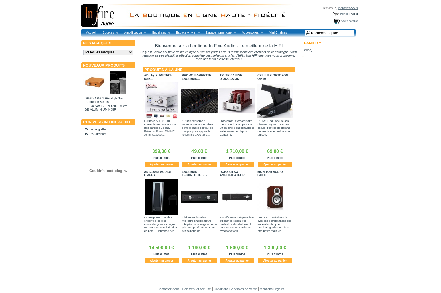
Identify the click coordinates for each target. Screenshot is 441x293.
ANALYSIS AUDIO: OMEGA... (157, 173)
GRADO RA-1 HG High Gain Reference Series (104, 100)
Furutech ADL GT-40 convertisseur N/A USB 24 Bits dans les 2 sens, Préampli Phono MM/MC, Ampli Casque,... (160, 127)
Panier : (345, 13)
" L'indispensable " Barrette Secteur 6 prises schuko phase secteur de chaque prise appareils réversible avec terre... (197, 127)
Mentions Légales (272, 289)
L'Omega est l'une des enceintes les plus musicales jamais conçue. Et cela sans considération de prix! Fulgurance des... (160, 224)
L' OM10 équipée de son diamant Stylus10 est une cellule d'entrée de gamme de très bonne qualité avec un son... (274, 127)
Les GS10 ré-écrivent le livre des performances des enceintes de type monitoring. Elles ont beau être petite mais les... (275, 224)
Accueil (91, 32)
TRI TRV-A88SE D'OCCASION (231, 77)
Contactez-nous (168, 289)
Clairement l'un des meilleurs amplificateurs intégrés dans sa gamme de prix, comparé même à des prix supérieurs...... (199, 224)
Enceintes (160, 32)
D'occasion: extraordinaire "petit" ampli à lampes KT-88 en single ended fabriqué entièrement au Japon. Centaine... (237, 127)
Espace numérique (219, 32)
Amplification (134, 32)
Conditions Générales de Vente (235, 289)
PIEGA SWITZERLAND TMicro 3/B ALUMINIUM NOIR (106, 107)
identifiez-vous (348, 8)
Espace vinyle (186, 32)
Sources (109, 32)
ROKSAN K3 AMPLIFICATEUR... (233, 173)
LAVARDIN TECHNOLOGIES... (195, 173)
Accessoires (251, 32)
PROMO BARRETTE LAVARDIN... (196, 77)
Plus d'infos (161, 157)
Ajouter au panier (161, 164)
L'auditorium (98, 134)
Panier (311, 43)
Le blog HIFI (98, 129)
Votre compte (349, 20)
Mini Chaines (278, 32)
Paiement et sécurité (196, 289)
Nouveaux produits (104, 65)
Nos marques (97, 43)
